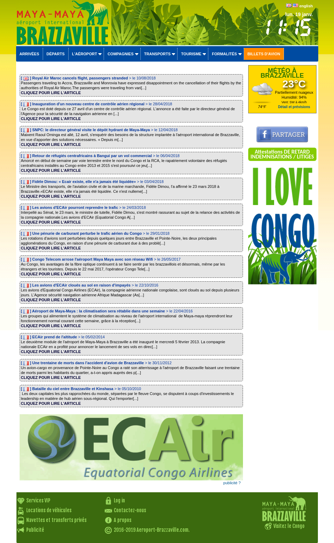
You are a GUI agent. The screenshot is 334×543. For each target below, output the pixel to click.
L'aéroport (84, 54)
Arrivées (29, 54)
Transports (157, 54)
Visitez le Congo (289, 526)
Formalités (224, 54)
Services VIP (38, 500)
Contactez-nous (130, 510)
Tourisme (191, 54)
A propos (122, 520)
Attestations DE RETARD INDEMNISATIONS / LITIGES (282, 154)
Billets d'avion (264, 54)
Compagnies (120, 54)
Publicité (35, 530)
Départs (56, 54)
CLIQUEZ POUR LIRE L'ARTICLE (51, 93)
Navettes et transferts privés (56, 520)
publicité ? (232, 483)
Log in (119, 500)
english (306, 6)
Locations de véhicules (48, 510)
